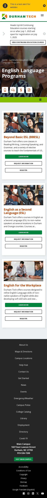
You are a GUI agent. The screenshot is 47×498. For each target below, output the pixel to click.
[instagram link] (28, 493)
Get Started (23, 378)
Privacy (23, 478)
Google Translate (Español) (24, 489)
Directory (23, 431)
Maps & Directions (23, 351)
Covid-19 (23, 438)
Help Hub (23, 365)
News (23, 385)
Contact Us (23, 371)
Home (4, 59)
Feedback (23, 486)
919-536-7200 (23, 453)
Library (23, 418)
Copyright (23, 474)
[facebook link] (24, 493)
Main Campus (23, 444)
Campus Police (23, 405)
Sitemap (23, 482)
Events (23, 391)
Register (23, 170)
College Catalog (23, 411)
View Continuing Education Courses (28, 42)
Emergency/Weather (23, 398)
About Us (23, 344)
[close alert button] (44, 6)
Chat (12, 90)
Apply (4, 90)
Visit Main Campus (23, 459)
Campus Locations (23, 358)
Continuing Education (18, 59)
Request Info (28, 90)
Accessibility (23, 467)
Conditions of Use (23, 470)
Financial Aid (20, 90)
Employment (23, 425)
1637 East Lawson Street (23, 447)
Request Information (23, 163)
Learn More (23, 156)
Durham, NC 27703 (23, 450)
